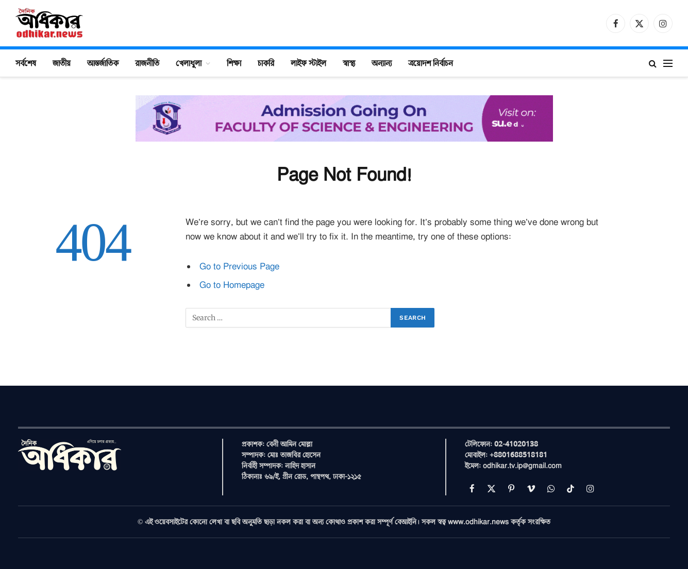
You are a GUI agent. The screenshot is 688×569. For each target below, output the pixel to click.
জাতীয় (62, 62)
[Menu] (668, 63)
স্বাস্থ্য (349, 62)
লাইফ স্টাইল (308, 62)
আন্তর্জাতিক (103, 62)
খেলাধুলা (189, 62)
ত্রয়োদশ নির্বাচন (430, 62)
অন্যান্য (382, 62)
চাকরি (266, 62)
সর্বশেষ (25, 62)
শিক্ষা (234, 62)
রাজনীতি (147, 62)
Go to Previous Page (239, 266)
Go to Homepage (231, 285)
